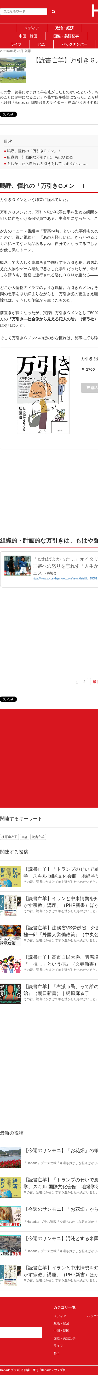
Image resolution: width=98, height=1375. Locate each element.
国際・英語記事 (66, 36)
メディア (31, 28)
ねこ (41, 44)
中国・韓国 (28, 36)
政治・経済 (64, 28)
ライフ (15, 44)
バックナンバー (74, 44)
